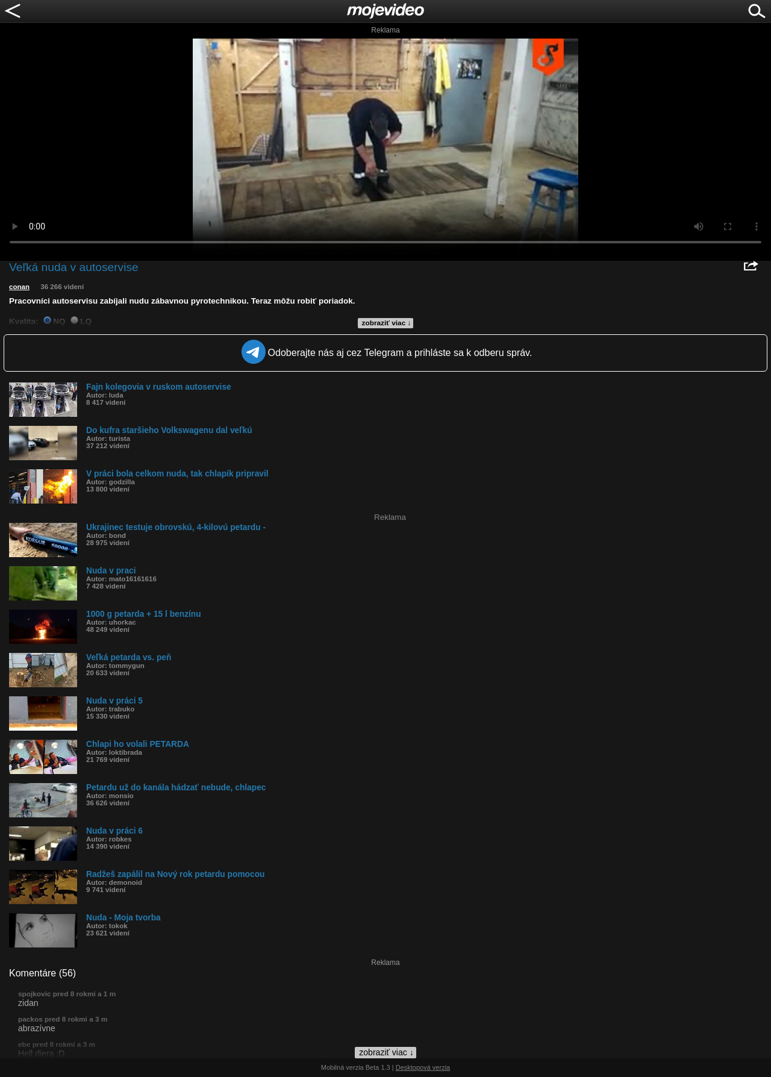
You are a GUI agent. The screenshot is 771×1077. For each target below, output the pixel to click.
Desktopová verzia (423, 1067)
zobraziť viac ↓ (386, 323)
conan (19, 286)
